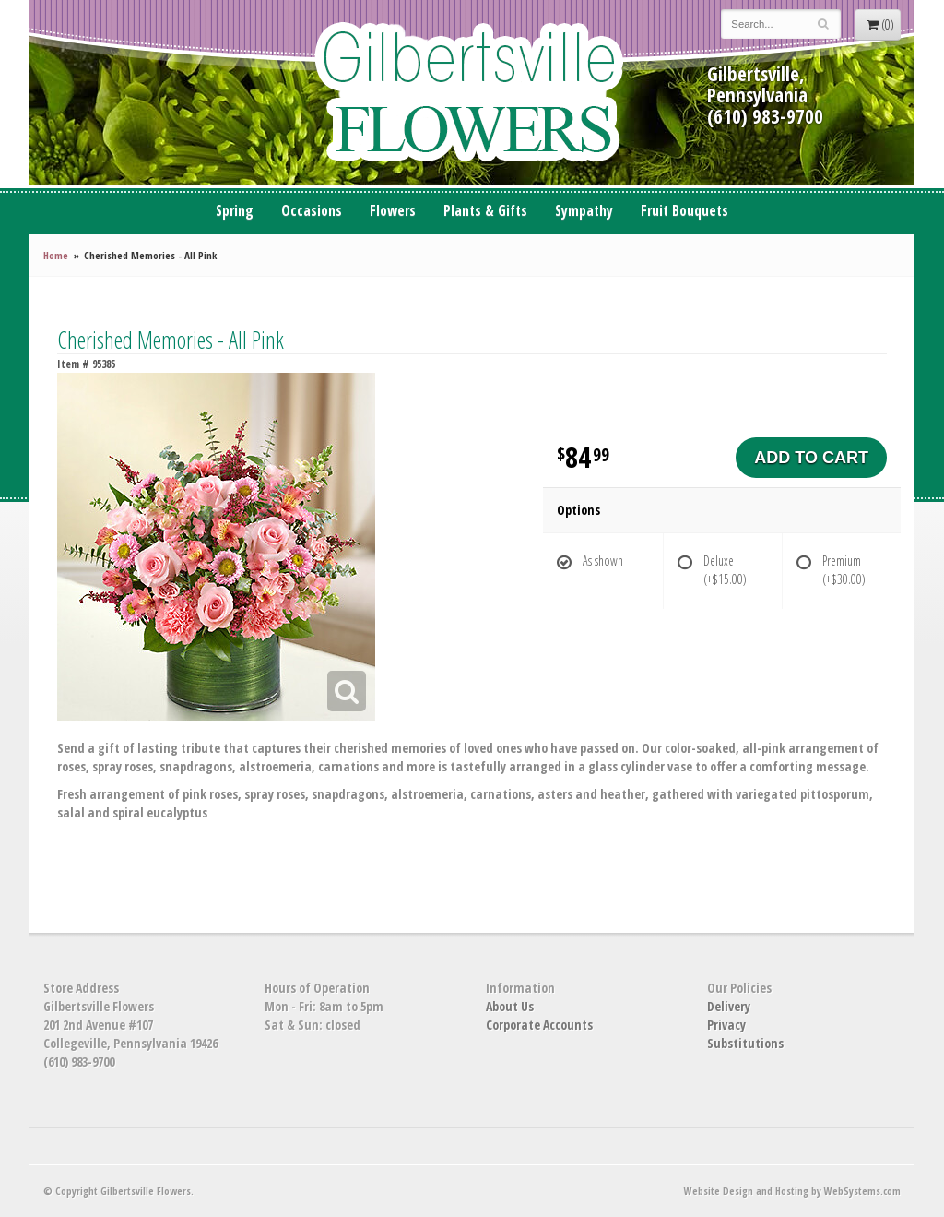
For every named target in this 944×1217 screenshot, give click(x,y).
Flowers (393, 211)
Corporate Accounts (539, 1024)
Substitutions (745, 1043)
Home (55, 255)
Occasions (311, 211)
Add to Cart (811, 457)
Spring (235, 211)
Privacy (726, 1024)
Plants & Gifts (485, 211)
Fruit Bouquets (684, 211)
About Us (510, 1006)
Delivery (728, 1006)
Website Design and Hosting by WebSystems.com (792, 1191)
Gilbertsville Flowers (472, 92)
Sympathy (584, 211)
